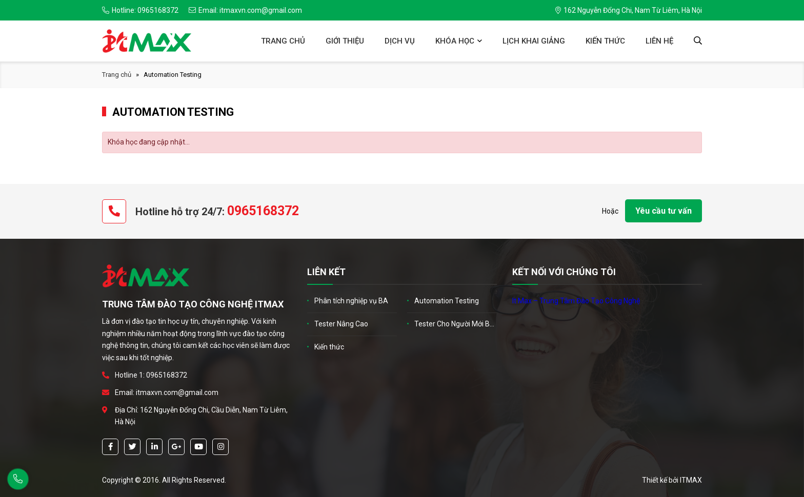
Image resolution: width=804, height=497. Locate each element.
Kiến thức (605, 41)
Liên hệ (659, 41)
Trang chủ (283, 41)
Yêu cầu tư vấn (663, 211)
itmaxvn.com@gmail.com (177, 392)
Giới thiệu (345, 41)
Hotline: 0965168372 (140, 10)
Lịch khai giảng (533, 41)
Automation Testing (446, 301)
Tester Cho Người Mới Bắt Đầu (455, 324)
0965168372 (263, 210)
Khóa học (454, 41)
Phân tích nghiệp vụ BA (351, 301)
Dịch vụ (400, 41)
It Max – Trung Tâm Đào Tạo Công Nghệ (576, 301)
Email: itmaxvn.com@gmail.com (245, 10)
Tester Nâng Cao (341, 324)
